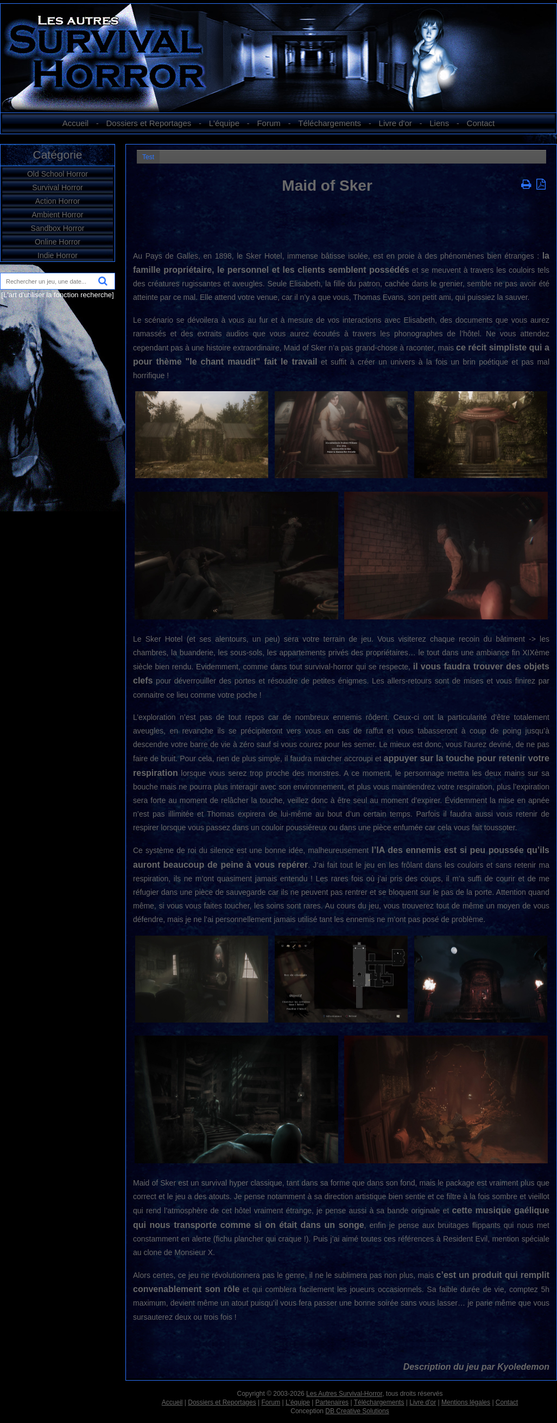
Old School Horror (57, 174)
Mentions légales (465, 1402)
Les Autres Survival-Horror (344, 1393)
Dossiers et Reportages (149, 123)
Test (148, 157)
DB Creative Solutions (357, 1411)
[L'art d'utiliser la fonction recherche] (57, 295)
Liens (439, 123)
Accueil (75, 123)
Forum (268, 123)
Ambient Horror (58, 214)
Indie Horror (57, 255)
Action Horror (57, 201)
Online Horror (57, 241)
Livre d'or (395, 123)
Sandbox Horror (58, 228)
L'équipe (224, 123)
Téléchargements (329, 123)
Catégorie (57, 154)
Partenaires (332, 1402)
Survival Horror (57, 187)
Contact (481, 123)
